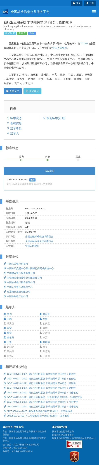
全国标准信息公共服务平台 (26, 11)
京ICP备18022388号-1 (22, 451)
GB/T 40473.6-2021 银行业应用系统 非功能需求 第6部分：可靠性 (40, 383)
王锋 (8, 342)
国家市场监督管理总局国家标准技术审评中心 (73, 438)
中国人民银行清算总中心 (18, 287)
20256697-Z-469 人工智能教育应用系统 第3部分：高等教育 (36, 416)
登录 (77, 3)
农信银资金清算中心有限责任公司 (23, 277)
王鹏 (8, 319)
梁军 (8, 328)
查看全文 (12, 91)
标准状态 (16, 118)
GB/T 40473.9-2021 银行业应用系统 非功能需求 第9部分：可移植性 (41, 392)
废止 (78, 156)
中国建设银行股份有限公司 (19, 273)
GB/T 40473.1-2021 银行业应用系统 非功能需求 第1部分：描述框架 (41, 406)
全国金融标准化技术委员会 (39, 236)
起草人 (14, 133)
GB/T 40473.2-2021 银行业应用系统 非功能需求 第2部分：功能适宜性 (43, 397)
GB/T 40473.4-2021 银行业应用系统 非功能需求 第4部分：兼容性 (40, 374)
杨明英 (45, 342)
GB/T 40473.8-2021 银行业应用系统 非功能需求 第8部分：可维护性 (41, 402)
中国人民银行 (59, 47)
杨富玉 (45, 314)
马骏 (44, 319)
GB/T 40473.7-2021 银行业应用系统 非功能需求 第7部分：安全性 (40, 378)
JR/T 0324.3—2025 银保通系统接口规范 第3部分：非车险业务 (38, 411)
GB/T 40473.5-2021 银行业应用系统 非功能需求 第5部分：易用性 (40, 388)
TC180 (84, 43)
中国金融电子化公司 (16, 296)
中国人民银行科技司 (16, 263)
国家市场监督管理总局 (63, 431)
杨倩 (8, 332)
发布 (21, 156)
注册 (90, 3)
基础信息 (16, 123)
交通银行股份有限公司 (17, 291)
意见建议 (32, 91)
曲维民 (9, 337)
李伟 (8, 314)
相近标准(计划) (56, 118)
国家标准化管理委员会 (63, 435)
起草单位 (16, 128)
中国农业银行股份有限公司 (19, 282)
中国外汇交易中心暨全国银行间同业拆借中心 (29, 268)
